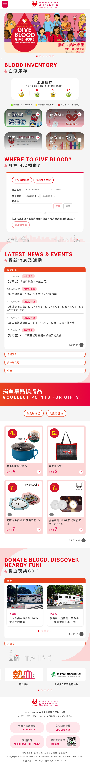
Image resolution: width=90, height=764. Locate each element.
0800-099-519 (27, 729)
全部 (9, 580)
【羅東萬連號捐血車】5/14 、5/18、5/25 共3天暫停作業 (40, 322)
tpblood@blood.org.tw (27, 744)
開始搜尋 (19, 225)
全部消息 (12, 269)
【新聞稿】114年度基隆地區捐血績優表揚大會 (33, 335)
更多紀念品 (74, 540)
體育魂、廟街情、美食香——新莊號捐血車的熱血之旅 (65, 620)
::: (1, 58)
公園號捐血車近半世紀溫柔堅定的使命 (24, 620)
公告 (9, 370)
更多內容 (73, 344)
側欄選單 (5, 4)
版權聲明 (63, 753)
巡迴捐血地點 (43, 180)
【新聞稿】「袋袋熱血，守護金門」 (27, 281)
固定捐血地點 (22, 180)
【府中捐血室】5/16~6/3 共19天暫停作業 (31, 294)
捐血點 (10, 643)
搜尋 (58, 206)
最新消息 (12, 354)
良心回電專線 (63, 729)
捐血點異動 (13, 362)
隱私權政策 (27, 753)
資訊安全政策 (50, 753)
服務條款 (38, 753)
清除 (68, 206)
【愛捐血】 (56, 744)
